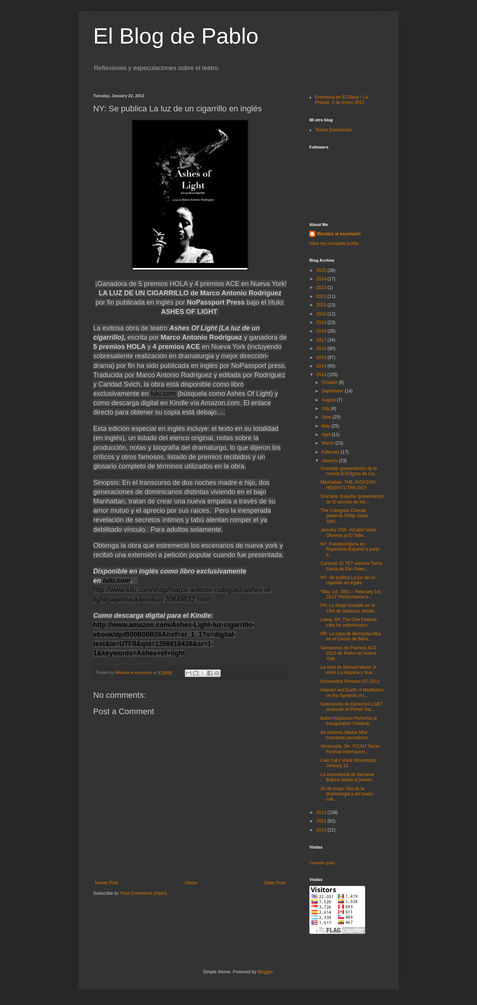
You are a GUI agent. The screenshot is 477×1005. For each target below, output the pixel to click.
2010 (322, 830)
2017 (322, 340)
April (327, 434)
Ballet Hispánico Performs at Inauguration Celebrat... (348, 721)
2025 (322, 270)
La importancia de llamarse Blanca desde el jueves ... (348, 777)
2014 (322, 366)
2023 (322, 287)
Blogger (265, 971)
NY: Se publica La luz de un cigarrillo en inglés (347, 580)
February (331, 452)
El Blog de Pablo (176, 35)
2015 (322, 357)
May (326, 426)
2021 (322, 305)
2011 (322, 821)
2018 (322, 331)
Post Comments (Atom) (143, 893)
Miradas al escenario (339, 233)
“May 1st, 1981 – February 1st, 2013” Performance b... (350, 594)
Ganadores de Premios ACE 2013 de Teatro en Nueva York (348, 653)
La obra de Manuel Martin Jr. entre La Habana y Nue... (349, 670)
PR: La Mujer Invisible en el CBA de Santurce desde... (349, 608)
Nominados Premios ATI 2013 (350, 681)
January (330, 460)
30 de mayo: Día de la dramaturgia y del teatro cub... (346, 794)
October (330, 382)
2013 (322, 374)
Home (191, 882)
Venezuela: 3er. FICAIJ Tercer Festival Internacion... (350, 749)
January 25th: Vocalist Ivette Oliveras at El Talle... (348, 532)
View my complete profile (334, 243)
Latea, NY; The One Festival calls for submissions (348, 622)
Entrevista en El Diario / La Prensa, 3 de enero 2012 (341, 100)
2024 (322, 279)
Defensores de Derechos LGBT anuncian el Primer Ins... (351, 707)
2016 (322, 348)
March (328, 443)
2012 (322, 812)
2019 (322, 322)
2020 (322, 314)
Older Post (274, 882)
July (326, 408)
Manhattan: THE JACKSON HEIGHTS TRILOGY (347, 485)
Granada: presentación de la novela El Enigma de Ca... (349, 471)
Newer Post (106, 882)
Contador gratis (322, 863)
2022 (322, 296)
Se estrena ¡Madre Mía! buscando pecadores (343, 735)
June (327, 417)
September (333, 391)
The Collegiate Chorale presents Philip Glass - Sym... (345, 516)
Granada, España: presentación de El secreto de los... (351, 499)
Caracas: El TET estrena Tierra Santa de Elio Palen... (351, 566)
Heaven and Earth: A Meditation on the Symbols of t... (351, 692)
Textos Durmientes (333, 130)
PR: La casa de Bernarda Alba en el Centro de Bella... (350, 636)
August (329, 400)
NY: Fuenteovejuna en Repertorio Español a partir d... (349, 549)
